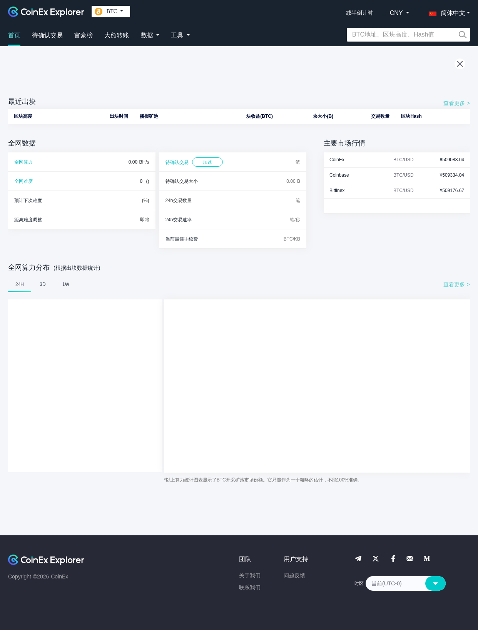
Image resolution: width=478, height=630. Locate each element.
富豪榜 (83, 35)
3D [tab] (42, 284)
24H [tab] (19, 284)
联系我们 (250, 587)
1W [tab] (65, 284)
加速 (207, 162)
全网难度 (23, 181)
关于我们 (250, 575)
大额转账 (116, 35)
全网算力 (23, 162)
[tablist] (239, 284)
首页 (14, 35)
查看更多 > (456, 103)
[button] (445, 11)
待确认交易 (47, 35)
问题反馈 (294, 575)
